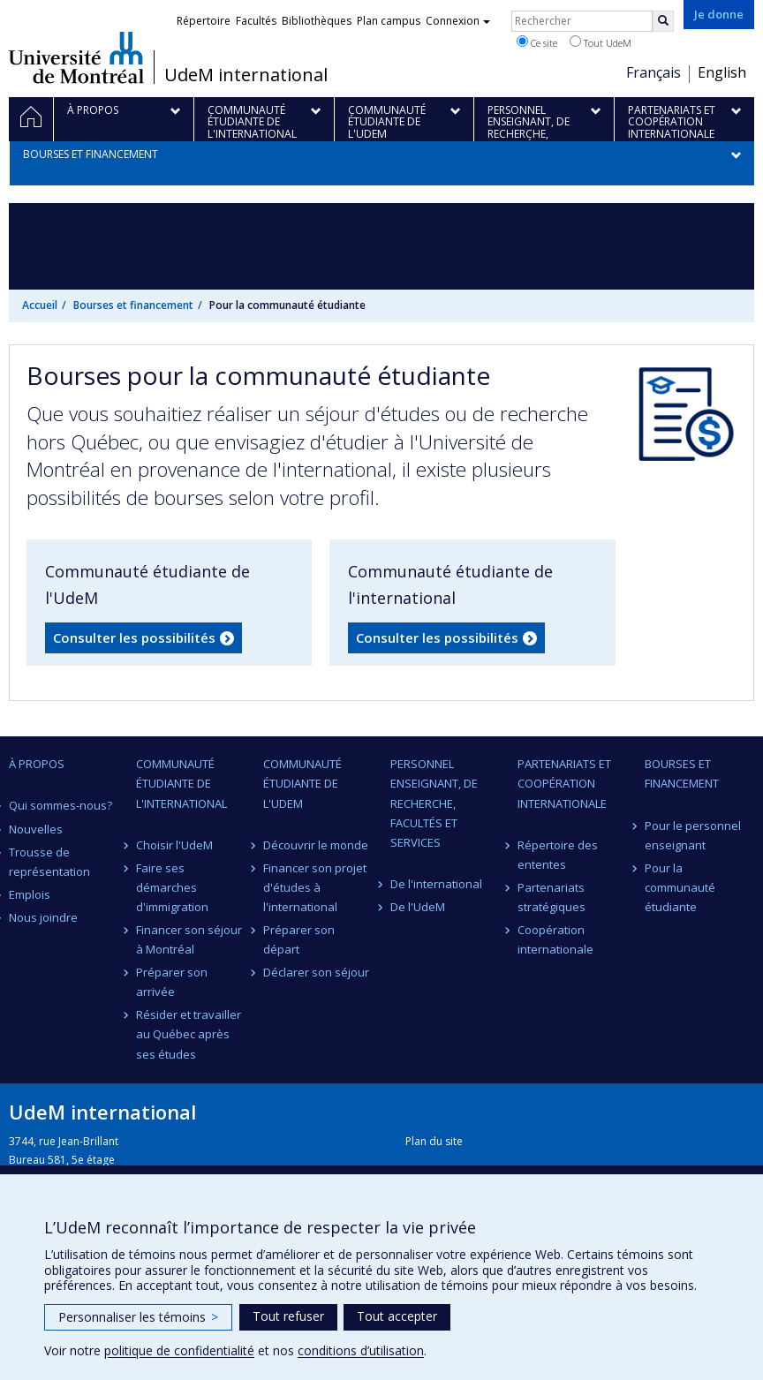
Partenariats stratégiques (551, 897)
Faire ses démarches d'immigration (172, 887)
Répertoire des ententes (557, 854)
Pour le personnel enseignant (693, 835)
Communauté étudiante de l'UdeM (302, 783)
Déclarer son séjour (316, 972)
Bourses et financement (133, 305)
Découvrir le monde (315, 845)
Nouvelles (36, 829)
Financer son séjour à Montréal (189, 939)
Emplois (29, 894)
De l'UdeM (417, 907)
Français (653, 72)
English (722, 72)
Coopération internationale (555, 939)
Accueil (39, 305)
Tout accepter (397, 1316)
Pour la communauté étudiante (680, 887)
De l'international (436, 884)
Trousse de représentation (49, 861)
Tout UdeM (600, 42)
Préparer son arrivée (172, 981)
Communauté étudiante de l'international (181, 783)
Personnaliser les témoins (138, 1316)
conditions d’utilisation (361, 1350)
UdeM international (246, 75)
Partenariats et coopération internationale (564, 783)
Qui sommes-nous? (60, 805)
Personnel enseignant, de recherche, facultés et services (434, 802)
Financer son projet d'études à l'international (314, 887)
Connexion (458, 20)
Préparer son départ (299, 939)
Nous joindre (43, 917)
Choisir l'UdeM (174, 845)
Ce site (537, 42)
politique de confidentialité (179, 1350)
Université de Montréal (76, 57)
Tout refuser (288, 1316)
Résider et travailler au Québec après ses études (188, 1034)
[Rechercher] (663, 21)
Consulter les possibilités (134, 637)
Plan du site (434, 1141)
